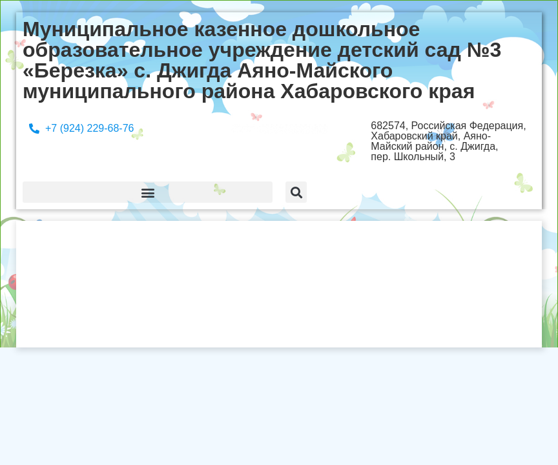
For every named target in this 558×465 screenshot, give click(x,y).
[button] (148, 192)
